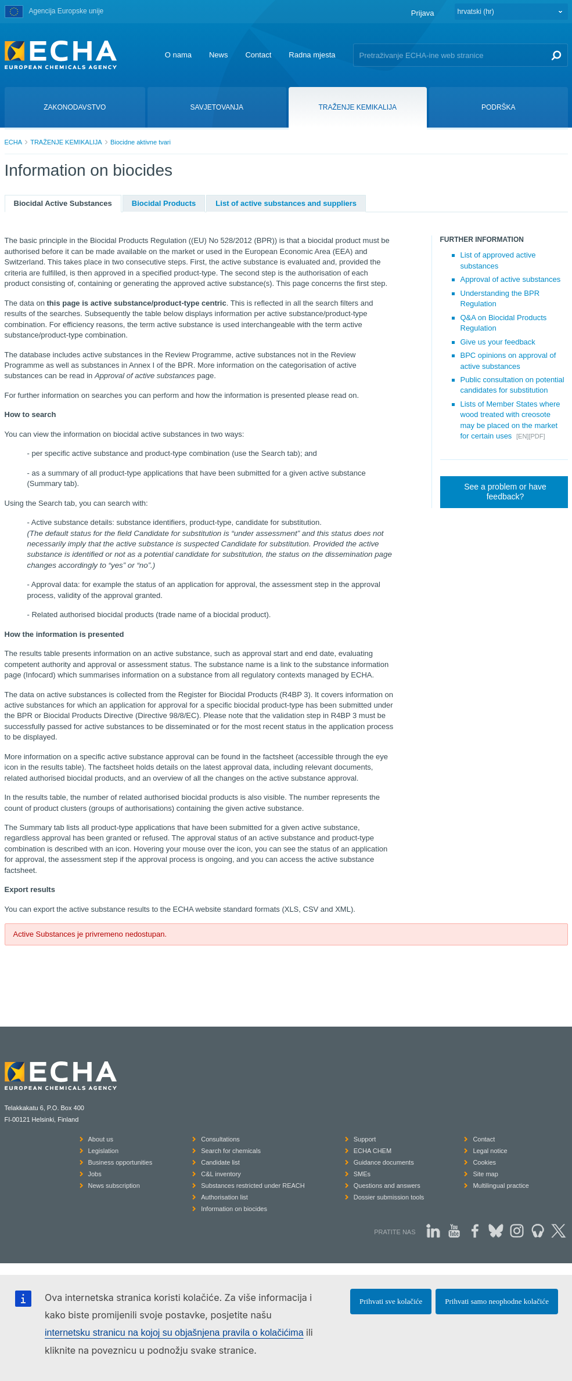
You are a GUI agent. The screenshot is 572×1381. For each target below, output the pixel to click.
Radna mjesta (312, 54)
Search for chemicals (231, 1150)
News (218, 54)
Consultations (220, 1139)
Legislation (103, 1150)
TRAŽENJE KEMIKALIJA (66, 142)
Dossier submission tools (389, 1197)
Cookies (484, 1162)
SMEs (362, 1173)
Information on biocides (234, 1208)
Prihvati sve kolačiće (390, 1301)
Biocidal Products (164, 203)
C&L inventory (221, 1173)
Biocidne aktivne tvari (140, 142)
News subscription (114, 1185)
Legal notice (490, 1150)
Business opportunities (120, 1162)
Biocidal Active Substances (63, 203)
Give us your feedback (498, 342)
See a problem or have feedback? (505, 492)
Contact (258, 54)
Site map (485, 1173)
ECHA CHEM (372, 1150)
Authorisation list (224, 1197)
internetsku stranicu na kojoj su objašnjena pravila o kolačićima (174, 1332)
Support (365, 1139)
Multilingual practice (501, 1185)
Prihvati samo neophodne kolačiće (497, 1301)
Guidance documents (384, 1162)
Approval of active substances (511, 279)
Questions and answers (387, 1185)
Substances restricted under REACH (253, 1185)
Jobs (95, 1173)
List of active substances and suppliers (286, 203)
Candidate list (220, 1162)
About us (100, 1139)
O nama (178, 54)
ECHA (14, 142)
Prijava (422, 13)
